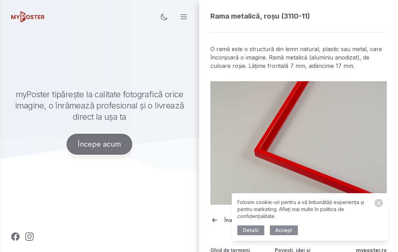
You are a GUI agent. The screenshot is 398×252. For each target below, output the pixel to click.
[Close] (380, 203)
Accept (285, 230)
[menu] (184, 17)
